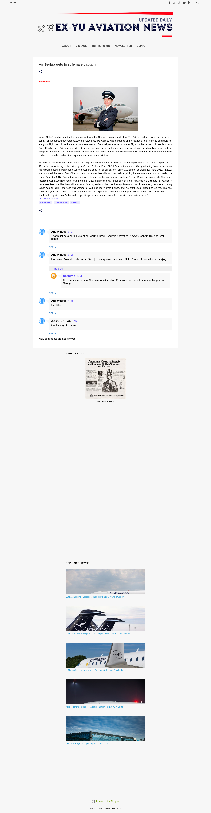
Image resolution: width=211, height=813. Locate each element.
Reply (52, 247)
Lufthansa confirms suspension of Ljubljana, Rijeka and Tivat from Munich (98, 633)
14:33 (70, 301)
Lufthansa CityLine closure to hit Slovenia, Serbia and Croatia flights (96, 670)
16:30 (75, 321)
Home (13, 2)
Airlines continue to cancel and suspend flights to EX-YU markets (94, 707)
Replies (58, 268)
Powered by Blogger (105, 801)
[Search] (197, 2)
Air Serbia (45, 202)
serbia (74, 202)
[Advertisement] (105, 431)
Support (143, 45)
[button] (41, 72)
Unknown (69, 275)
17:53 (79, 276)
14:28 (70, 255)
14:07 (70, 232)
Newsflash (61, 202)
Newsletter (123, 45)
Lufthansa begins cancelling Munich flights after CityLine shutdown (95, 597)
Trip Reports (101, 45)
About (66, 45)
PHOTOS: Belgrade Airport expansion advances (87, 743)
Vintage (81, 45)
